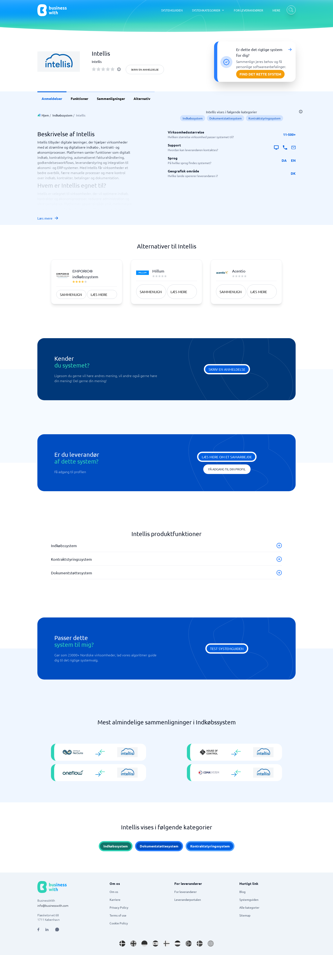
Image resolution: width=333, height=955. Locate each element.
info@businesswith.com (52, 905)
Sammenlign (71, 294)
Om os (114, 892)
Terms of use (118, 915)
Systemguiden (248, 899)
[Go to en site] (211, 943)
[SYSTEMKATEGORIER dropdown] (208, 10)
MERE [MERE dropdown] (276, 10)
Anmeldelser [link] (52, 98)
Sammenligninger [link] (111, 98)
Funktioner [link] (79, 98)
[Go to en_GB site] (133, 943)
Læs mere (48, 218)
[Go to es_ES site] (155, 943)
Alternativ (142, 98)
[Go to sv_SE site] (200, 943)
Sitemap (244, 915)
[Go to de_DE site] (144, 943)
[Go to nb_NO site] (189, 943)
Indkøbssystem (62, 115)
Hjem (45, 115)
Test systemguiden (227, 648)
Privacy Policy (119, 907)
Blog (242, 892)
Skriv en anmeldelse (145, 69)
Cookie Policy (119, 923)
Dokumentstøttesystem (225, 118)
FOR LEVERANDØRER (248, 10)
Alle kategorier (249, 907)
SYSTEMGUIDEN (172, 10)
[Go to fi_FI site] (166, 943)
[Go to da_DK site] (122, 943)
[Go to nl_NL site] (178, 943)
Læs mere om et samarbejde (227, 457)
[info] (119, 69)
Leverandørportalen (187, 899)
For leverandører (185, 892)
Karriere (115, 899)
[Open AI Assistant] (57, 929)
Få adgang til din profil (227, 469)
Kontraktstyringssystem (264, 118)
